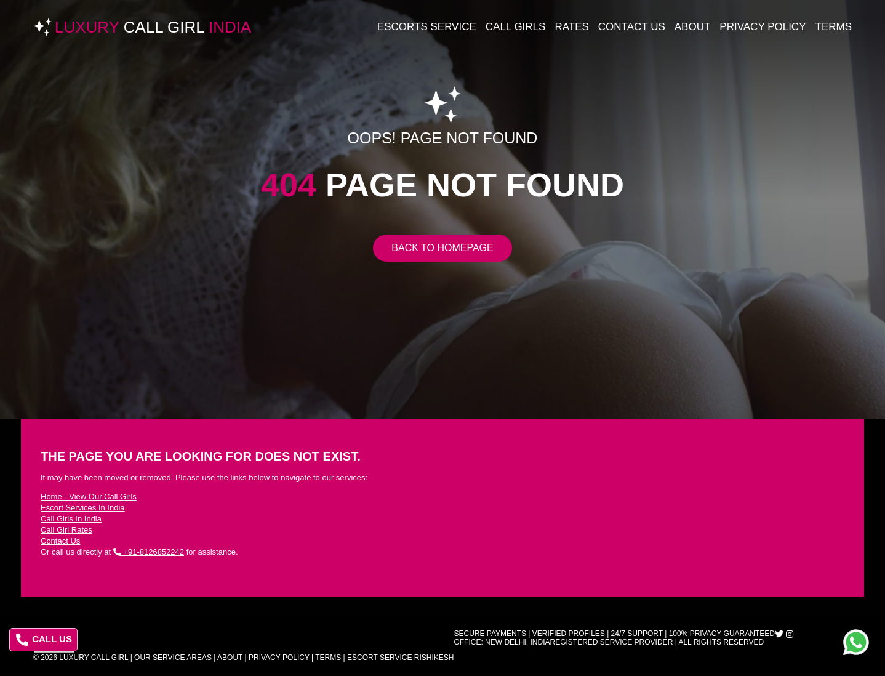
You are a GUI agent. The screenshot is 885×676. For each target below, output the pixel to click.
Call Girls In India (71, 518)
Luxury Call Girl (93, 657)
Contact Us (631, 27)
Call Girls (516, 27)
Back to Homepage (442, 248)
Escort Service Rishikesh (400, 657)
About (693, 27)
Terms (833, 27)
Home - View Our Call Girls (89, 496)
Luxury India (153, 27)
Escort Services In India (83, 507)
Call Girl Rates (66, 529)
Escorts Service (426, 27)
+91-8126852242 (148, 552)
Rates (571, 27)
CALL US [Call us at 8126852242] (44, 639)
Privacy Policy (762, 27)
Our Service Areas (173, 657)
